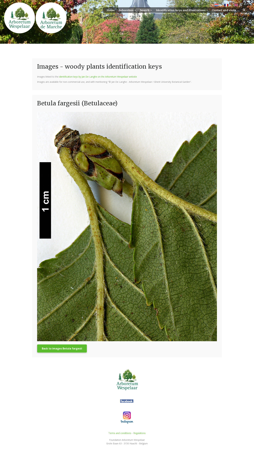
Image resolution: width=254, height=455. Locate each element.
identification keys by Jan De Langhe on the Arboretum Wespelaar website (98, 76)
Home (111, 10)
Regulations (139, 433)
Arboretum (126, 10)
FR (230, 5)
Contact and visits (224, 10)
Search (145, 10)
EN (240, 5)
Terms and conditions (119, 433)
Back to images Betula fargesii (62, 348)
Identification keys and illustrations (181, 10)
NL (220, 5)
